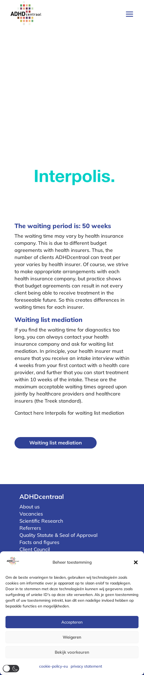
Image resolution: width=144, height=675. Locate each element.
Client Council (34, 549)
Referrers (30, 528)
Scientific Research (41, 521)
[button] (136, 562)
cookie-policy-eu (53, 666)
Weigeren (72, 637)
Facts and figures (39, 542)
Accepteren (72, 622)
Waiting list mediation (55, 443)
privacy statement (86, 666)
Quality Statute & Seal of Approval (58, 535)
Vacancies (31, 514)
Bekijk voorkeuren (72, 652)
